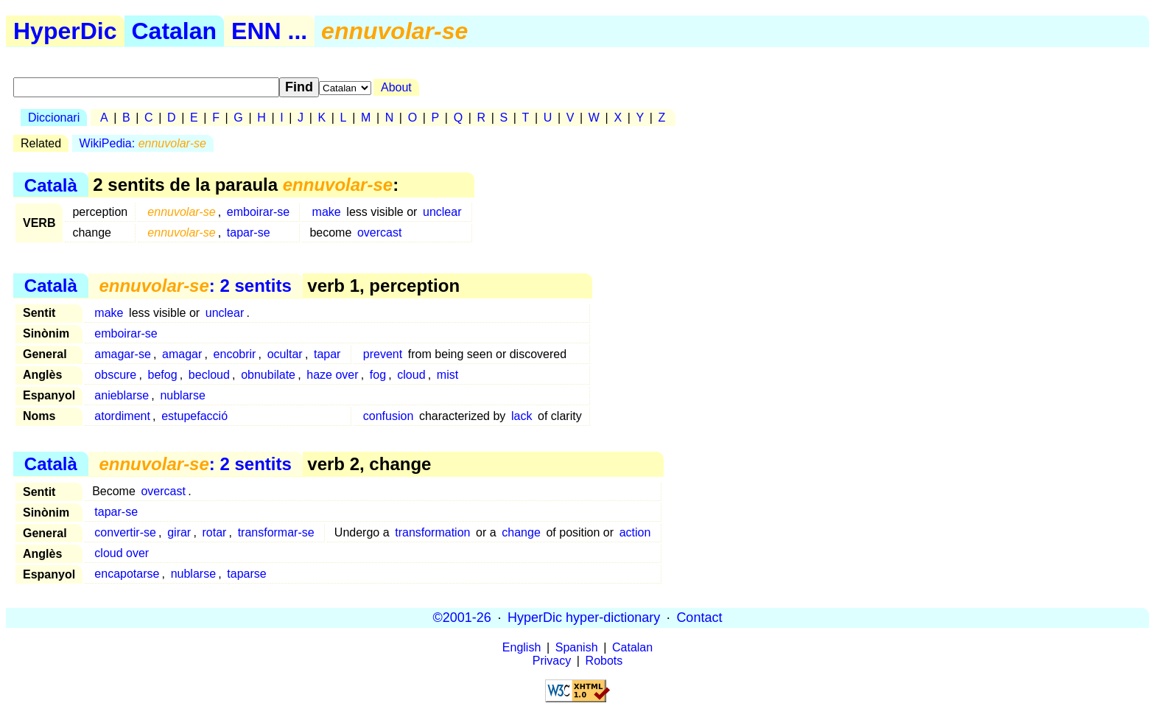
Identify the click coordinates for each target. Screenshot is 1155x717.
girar (179, 532)
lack (521, 416)
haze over (332, 374)
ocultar (285, 354)
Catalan (174, 31)
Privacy (552, 660)
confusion (388, 416)
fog (378, 374)
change (521, 532)
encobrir (235, 354)
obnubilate (268, 374)
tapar (327, 354)
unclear (442, 212)
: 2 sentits (195, 285)
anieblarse (121, 395)
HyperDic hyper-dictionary (584, 617)
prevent (382, 354)
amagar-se (122, 354)
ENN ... (269, 31)
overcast (379, 232)
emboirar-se (258, 212)
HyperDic (65, 31)
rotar (214, 532)
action (635, 532)
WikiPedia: (143, 143)
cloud (411, 374)
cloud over (121, 553)
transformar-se (276, 532)
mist (447, 374)
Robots (604, 660)
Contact (699, 617)
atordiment (122, 416)
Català (50, 185)
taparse (246, 573)
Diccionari (54, 117)
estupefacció (194, 416)
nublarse (182, 395)
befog (163, 374)
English (521, 647)
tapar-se (248, 232)
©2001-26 (462, 617)
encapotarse (126, 573)
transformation (432, 532)
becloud (209, 374)
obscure (115, 374)
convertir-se (125, 532)
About (396, 87)
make (326, 212)
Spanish (576, 647)
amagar (182, 354)
